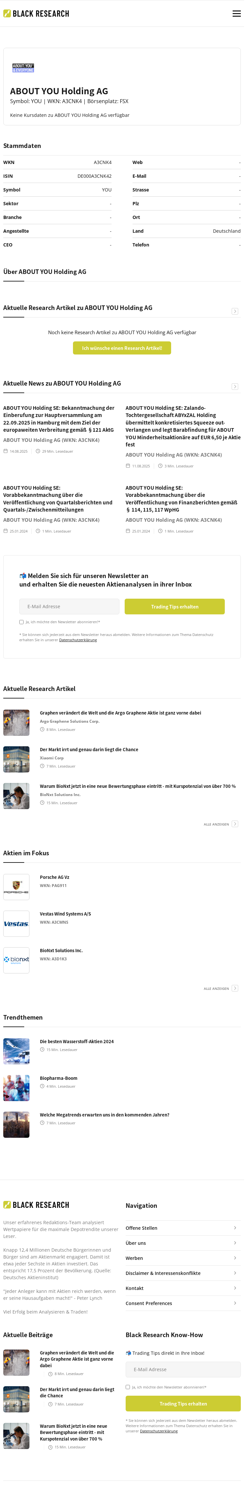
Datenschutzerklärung (78, 639)
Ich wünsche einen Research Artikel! (122, 348)
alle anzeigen (216, 824)
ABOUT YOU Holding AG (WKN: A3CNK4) (51, 440)
